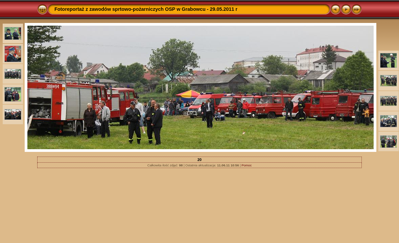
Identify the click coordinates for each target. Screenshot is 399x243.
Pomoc (246, 165)
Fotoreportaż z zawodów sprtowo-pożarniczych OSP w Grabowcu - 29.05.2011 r (145, 9)
